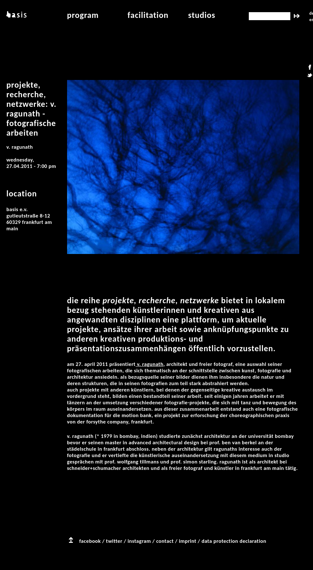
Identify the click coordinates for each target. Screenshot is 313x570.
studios (201, 15)
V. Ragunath (149, 364)
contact (165, 541)
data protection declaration (234, 541)
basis (15, 15)
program (83, 15)
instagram (139, 541)
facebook (90, 541)
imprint (187, 541)
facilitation (147, 15)
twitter (114, 541)
